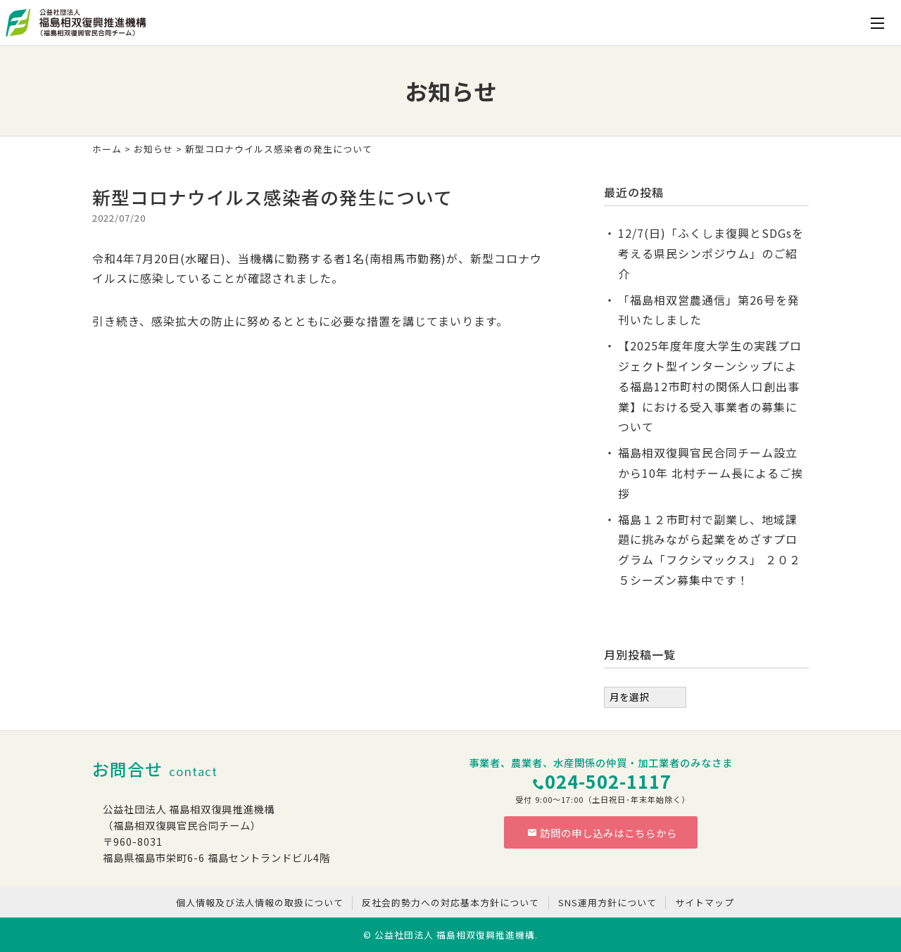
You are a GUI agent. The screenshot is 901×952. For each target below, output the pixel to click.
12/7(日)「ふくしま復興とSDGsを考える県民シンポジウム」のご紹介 (711, 253)
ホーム (107, 149)
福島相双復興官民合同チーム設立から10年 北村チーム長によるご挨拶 (710, 473)
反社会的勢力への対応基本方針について (450, 902)
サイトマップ (704, 902)
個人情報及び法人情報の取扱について (260, 902)
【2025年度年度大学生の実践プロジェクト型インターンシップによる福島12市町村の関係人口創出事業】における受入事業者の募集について (710, 386)
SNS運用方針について (607, 902)
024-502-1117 (608, 781)
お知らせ (153, 149)
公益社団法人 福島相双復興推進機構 (454, 934)
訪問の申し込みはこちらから (602, 832)
